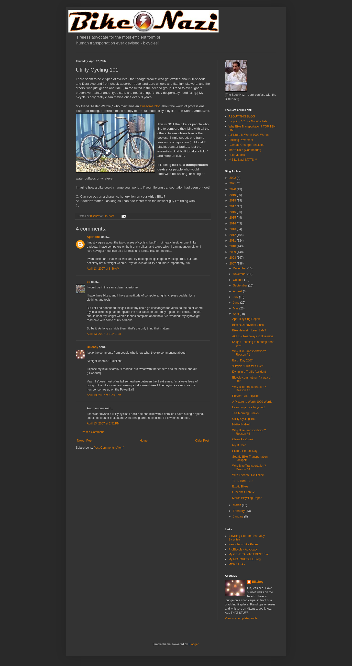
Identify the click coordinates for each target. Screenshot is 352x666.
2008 (233, 257)
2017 (233, 206)
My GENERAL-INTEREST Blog (249, 554)
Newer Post (84, 440)
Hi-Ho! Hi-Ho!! (241, 424)
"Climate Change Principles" (247, 145)
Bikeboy (92, 347)
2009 (233, 252)
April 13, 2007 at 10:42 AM (104, 334)
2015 (233, 217)
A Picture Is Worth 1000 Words (249, 135)
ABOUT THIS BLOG (242, 116)
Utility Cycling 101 (243, 419)
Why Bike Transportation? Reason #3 (249, 432)
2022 (233, 178)
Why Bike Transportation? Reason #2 (249, 388)
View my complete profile (241, 618)
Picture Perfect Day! (245, 451)
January (238, 516)
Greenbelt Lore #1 (244, 492)
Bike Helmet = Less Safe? (249, 330)
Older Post (202, 440)
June (236, 302)
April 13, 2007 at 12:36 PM (104, 395)
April (236, 314)
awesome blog (150, 106)
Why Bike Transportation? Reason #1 (249, 352)
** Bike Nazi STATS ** (243, 159)
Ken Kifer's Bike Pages (243, 544)
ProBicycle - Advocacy (243, 549)
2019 (233, 195)
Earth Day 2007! (242, 360)
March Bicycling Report (247, 498)
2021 (233, 183)
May (236, 308)
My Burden (239, 445)
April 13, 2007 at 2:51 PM (103, 423)
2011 (233, 240)
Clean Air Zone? (242, 439)
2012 (233, 235)
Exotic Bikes (240, 486)
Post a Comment (93, 432)
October (238, 280)
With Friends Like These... (249, 475)
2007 (233, 263)
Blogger (193, 644)
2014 (233, 223)
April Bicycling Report (246, 319)
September (240, 285)
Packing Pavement (241, 140)
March (237, 505)
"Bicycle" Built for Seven (248, 366)
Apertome (93, 237)
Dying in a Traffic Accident (249, 371)
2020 (233, 189)
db (88, 282)
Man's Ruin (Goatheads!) (245, 150)
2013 (233, 229)
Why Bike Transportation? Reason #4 (249, 467)
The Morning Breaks (245, 413)
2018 (233, 200)
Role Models (237, 155)
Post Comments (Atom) (109, 447)
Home (144, 440)
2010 (233, 246)
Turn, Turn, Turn (242, 481)
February (239, 511)
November (240, 274)
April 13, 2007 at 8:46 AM (103, 268)
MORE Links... (238, 564)
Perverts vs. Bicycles (245, 396)
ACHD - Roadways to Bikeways (252, 336)
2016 (233, 212)
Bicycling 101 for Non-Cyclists (248, 121)
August (238, 291)
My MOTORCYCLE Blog (245, 559)
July (236, 297)
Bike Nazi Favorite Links (248, 325)
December (240, 268)
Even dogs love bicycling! (248, 407)
